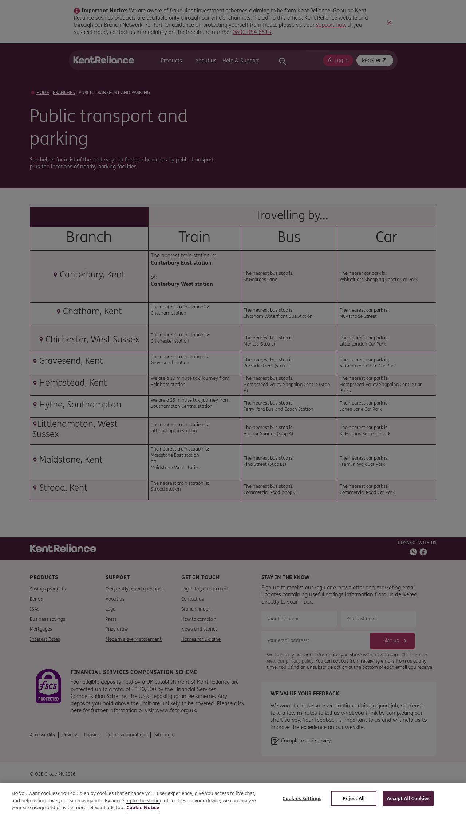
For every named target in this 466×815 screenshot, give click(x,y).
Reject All (354, 798)
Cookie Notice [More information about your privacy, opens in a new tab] (142, 807)
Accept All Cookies (408, 798)
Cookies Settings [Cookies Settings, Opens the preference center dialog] (302, 798)
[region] (233, 799)
